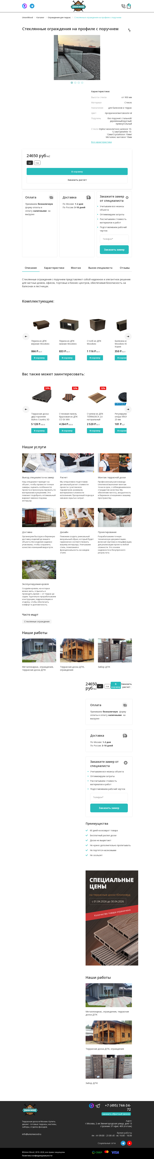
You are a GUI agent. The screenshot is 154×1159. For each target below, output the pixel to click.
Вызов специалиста (100, 267)
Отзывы (125, 267)
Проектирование (107, 532)
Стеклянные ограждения (36, 621)
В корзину (77, 171)
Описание (31, 267)
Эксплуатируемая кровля (35, 584)
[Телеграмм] (32, 6)
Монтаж (76, 267)
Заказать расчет (77, 179)
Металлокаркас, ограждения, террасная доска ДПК (38, 668)
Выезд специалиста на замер (38, 477)
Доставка (27, 532)
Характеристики (54, 267)
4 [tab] (82, 83)
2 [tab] (75, 83)
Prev (25, 336)
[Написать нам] (24, 6)
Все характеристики (101, 142)
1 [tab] (71, 83)
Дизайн (64, 532)
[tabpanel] (77, 57)
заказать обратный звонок (116, 1114)
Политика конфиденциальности (37, 1155)
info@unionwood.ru (31, 1134)
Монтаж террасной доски (112, 477)
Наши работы (34, 633)
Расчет (64, 477)
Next (128, 336)
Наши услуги (34, 446)
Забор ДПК (104, 666)
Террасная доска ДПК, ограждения (72, 668)
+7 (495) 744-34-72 (123, 6)
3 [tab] (78, 83)
